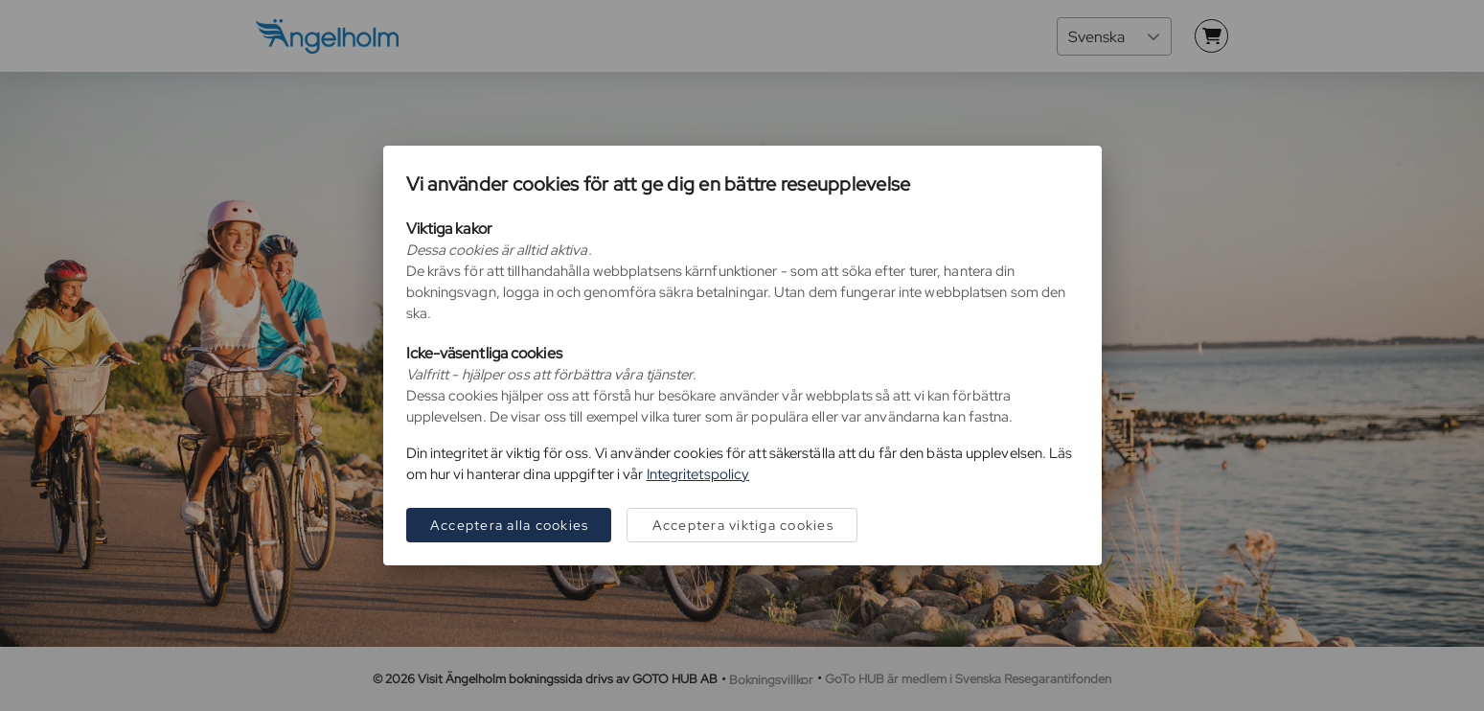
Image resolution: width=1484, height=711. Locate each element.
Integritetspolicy (698, 474)
